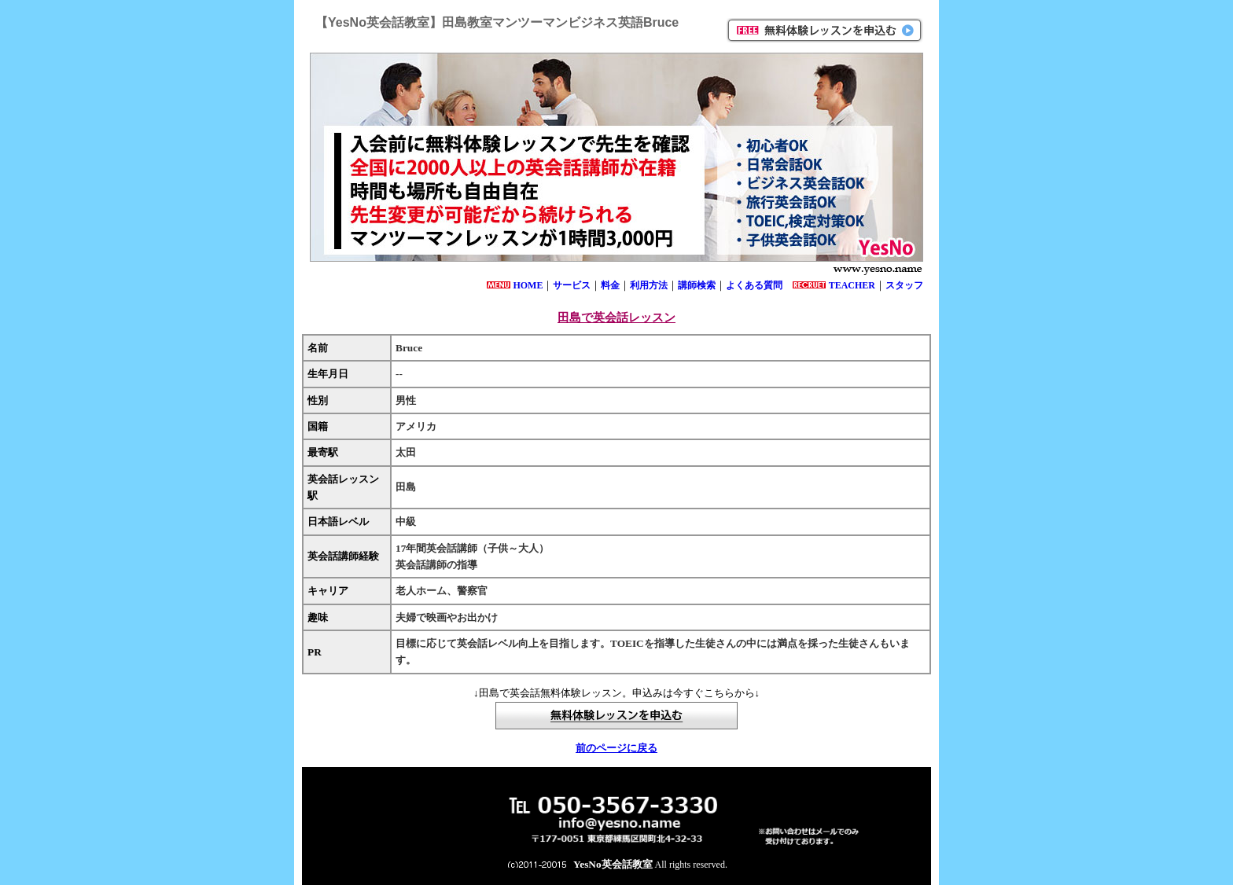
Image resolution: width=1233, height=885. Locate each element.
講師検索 (697, 285)
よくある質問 (754, 285)
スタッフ (904, 285)
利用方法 (649, 285)
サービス (572, 285)
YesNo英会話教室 (613, 864)
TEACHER (852, 285)
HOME (528, 285)
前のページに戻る (616, 748)
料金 (610, 285)
